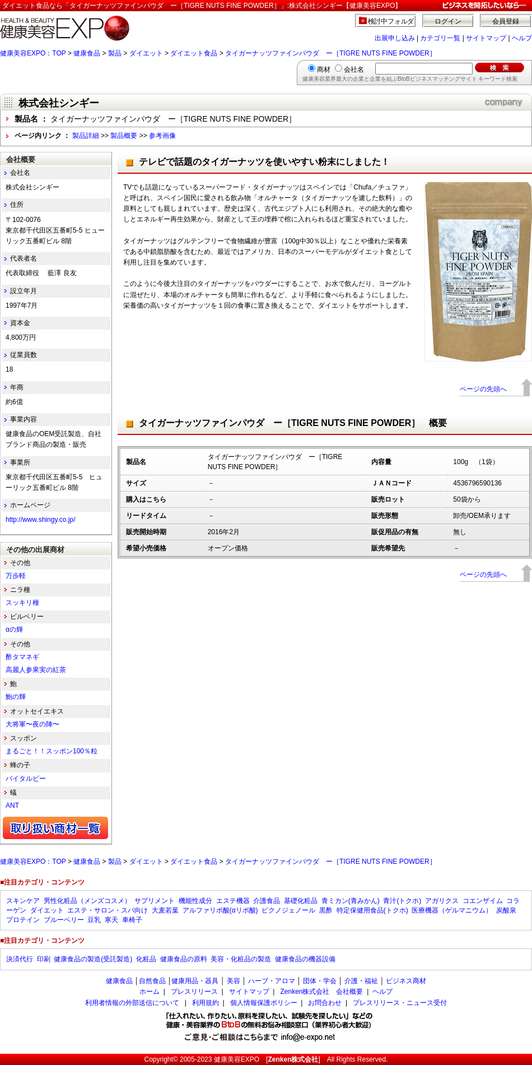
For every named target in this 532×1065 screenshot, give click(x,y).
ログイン (448, 21)
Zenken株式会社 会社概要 (321, 991)
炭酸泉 (506, 910)
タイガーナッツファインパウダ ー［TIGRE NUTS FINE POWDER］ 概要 (293, 423)
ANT (12, 805)
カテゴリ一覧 (440, 38)
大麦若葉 (165, 910)
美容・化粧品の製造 (241, 959)
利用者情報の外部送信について (132, 1003)
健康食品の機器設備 (305, 959)
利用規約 (205, 1003)
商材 (323, 69)
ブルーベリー (64, 920)
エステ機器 (233, 901)
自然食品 (152, 981)
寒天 (111, 920)
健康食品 (86, 53)
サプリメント (154, 901)
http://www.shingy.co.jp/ (41, 520)
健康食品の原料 (183, 959)
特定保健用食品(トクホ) (372, 910)
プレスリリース (194, 991)
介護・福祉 (361, 981)
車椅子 (132, 920)
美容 (233, 981)
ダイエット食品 (193, 53)
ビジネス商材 (406, 981)
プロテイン (23, 920)
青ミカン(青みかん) (350, 901)
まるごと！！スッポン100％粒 (51, 751)
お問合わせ (325, 1003)
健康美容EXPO (236, 1059)
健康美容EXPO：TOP (33, 53)
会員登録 (505, 21)
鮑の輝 (16, 697)
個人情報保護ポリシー (263, 1003)
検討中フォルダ (391, 21)
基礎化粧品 (301, 901)
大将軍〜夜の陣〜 (32, 724)
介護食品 (266, 901)
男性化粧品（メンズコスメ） (87, 901)
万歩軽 (16, 576)
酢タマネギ (22, 657)
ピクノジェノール (288, 910)
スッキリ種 (22, 602)
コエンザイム (483, 901)
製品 (115, 53)
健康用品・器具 (194, 981)
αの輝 (14, 629)
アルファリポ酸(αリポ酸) (220, 910)
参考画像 (162, 136)
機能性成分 (195, 901)
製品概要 (123, 136)
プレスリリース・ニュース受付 (400, 1003)
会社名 (354, 69)
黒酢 (326, 910)
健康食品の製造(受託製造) (93, 959)
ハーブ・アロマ (271, 981)
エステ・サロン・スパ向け (107, 910)
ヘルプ (522, 38)
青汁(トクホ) (402, 901)
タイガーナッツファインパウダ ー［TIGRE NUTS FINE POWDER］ (330, 53)
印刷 (43, 959)
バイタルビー (26, 778)
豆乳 (94, 920)
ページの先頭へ (483, 389)
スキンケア (23, 901)
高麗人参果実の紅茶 (36, 670)
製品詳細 (85, 136)
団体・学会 (320, 981)
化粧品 (146, 959)
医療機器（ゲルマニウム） (452, 910)
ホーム (149, 991)
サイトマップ (486, 38)
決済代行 (19, 959)
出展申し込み (395, 38)
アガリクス (442, 901)
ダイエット (146, 53)
